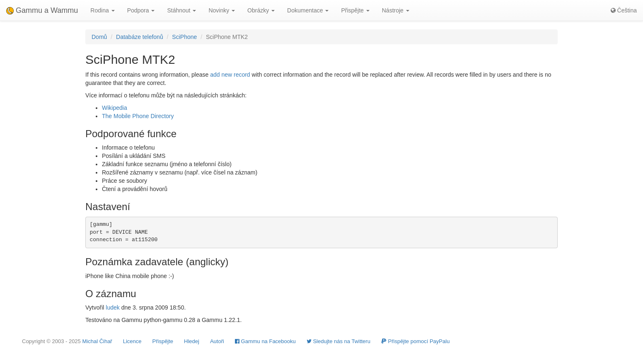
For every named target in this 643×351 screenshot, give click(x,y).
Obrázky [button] (261, 10)
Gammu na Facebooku (265, 341)
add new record (230, 74)
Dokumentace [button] (308, 10)
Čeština (624, 10)
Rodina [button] (102, 10)
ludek (112, 307)
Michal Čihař (97, 341)
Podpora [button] (141, 10)
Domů (99, 37)
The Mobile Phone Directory (138, 116)
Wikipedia (114, 107)
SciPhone (184, 37)
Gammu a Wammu (42, 10)
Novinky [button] (221, 10)
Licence (132, 341)
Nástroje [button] (395, 10)
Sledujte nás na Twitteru (338, 341)
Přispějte (163, 341)
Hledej (191, 341)
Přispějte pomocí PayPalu (415, 341)
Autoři (217, 341)
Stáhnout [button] (181, 10)
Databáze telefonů (139, 37)
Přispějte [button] (355, 10)
